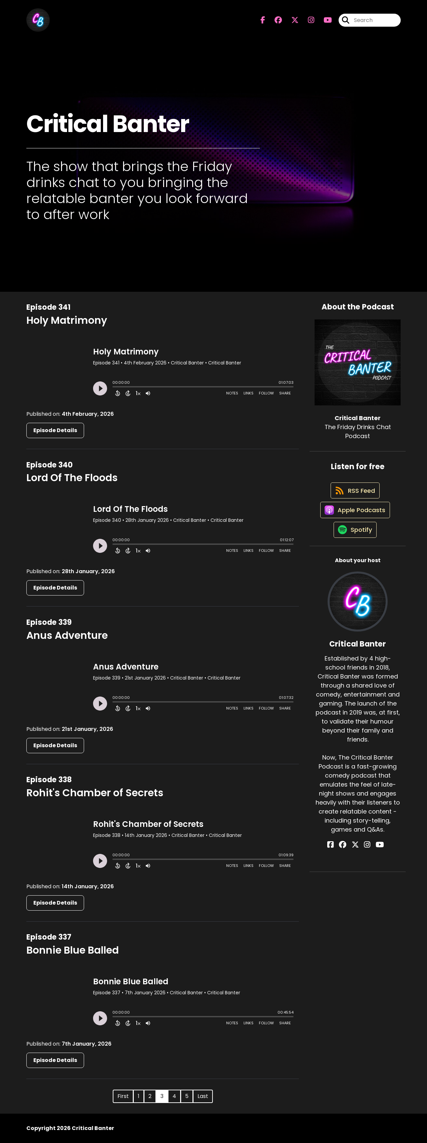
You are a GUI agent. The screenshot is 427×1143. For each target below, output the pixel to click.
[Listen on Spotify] (354, 541)
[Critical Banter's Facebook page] (263, 22)
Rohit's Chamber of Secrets (94, 793)
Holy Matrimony (66, 320)
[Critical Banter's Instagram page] (307, 22)
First (123, 1096)
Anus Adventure (67, 636)
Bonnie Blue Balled (72, 950)
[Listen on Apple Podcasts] (354, 518)
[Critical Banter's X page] (291, 22)
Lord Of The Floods (72, 478)
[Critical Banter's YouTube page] (374, 857)
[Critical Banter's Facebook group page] (274, 22)
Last (202, 1096)
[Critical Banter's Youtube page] (324, 22)
